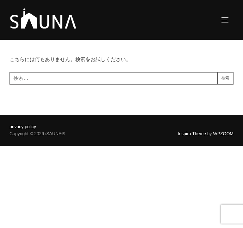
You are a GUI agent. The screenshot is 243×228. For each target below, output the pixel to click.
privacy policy (22, 126)
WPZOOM (223, 133)
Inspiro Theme (192, 133)
